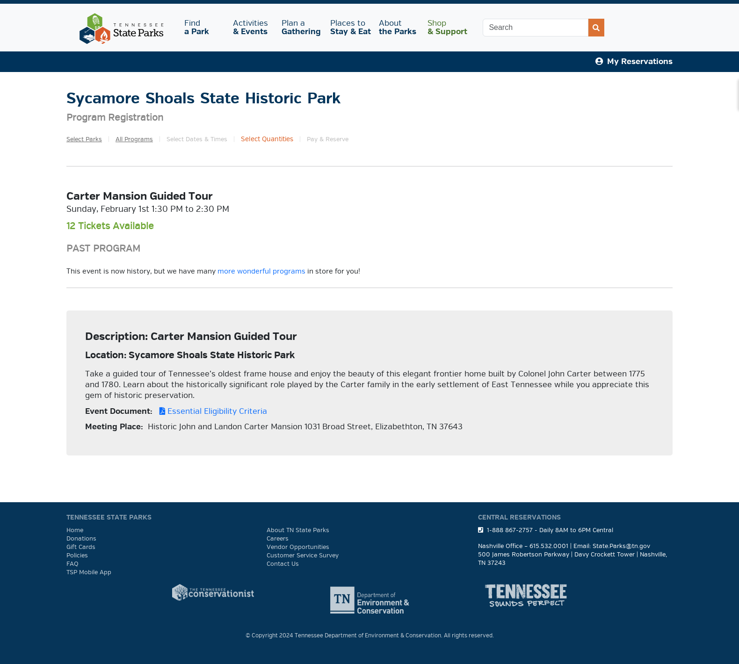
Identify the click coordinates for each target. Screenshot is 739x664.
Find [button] (203, 27)
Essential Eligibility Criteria (211, 411)
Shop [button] (447, 27)
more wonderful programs (261, 271)
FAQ (72, 564)
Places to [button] (350, 27)
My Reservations (634, 61)
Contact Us (283, 564)
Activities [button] (251, 27)
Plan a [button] (301, 27)
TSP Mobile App (88, 572)
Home (74, 530)
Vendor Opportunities (298, 547)
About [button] (397, 27)
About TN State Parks (298, 530)
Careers (278, 538)
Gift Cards (80, 547)
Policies (77, 555)
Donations (81, 538)
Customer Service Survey (303, 555)
